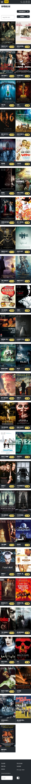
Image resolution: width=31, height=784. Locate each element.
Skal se (26, 2)
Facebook (18, 778)
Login (24, 2)
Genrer (3, 769)
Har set (29, 2)
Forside (3, 763)
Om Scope (19, 763)
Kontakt (19, 766)
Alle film (3, 766)
